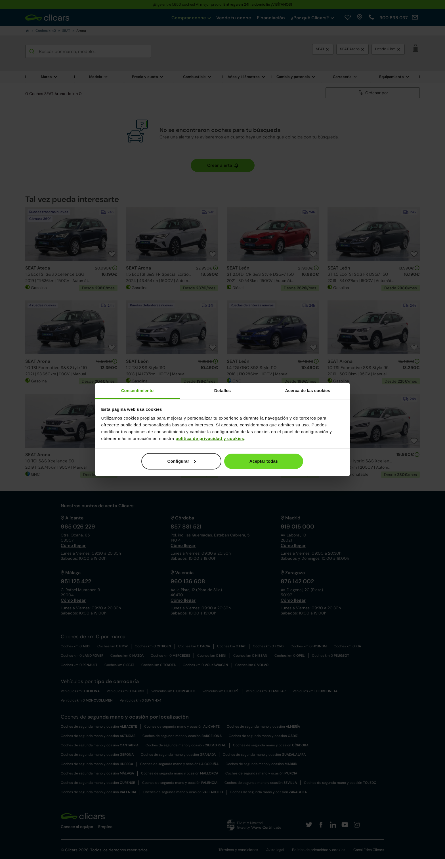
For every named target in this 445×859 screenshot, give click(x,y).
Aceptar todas (263, 461)
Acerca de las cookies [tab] (307, 390)
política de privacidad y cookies (209, 438)
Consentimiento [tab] (137, 390)
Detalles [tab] (222, 390)
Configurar (181, 461)
